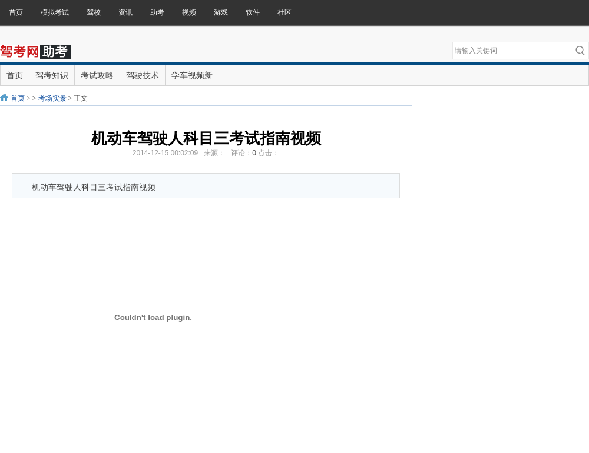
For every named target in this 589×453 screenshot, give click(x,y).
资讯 (125, 12)
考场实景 (52, 98)
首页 (16, 12)
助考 (157, 12)
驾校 (94, 12)
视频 (189, 12)
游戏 (221, 12)
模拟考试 (55, 12)
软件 (253, 12)
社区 (284, 12)
